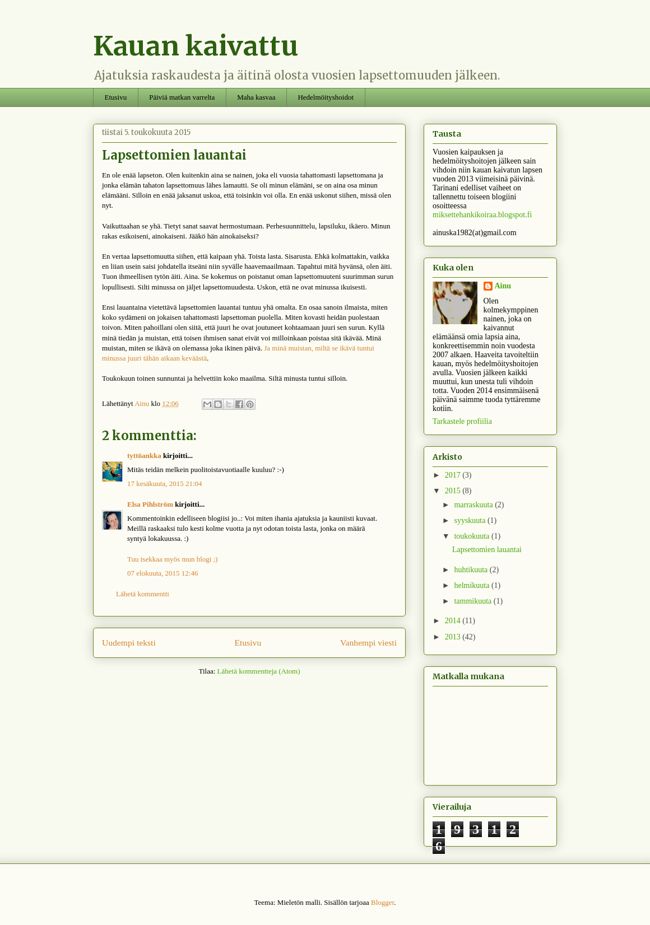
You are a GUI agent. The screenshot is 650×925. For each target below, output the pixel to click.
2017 (454, 475)
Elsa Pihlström (150, 504)
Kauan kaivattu (196, 46)
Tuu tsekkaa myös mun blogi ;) (172, 559)
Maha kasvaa (256, 97)
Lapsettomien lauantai (487, 549)
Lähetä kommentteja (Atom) (258, 671)
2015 (454, 491)
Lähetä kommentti (142, 594)
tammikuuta (473, 601)
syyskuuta (470, 520)
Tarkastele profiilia (462, 421)
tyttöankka (144, 455)
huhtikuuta (471, 570)
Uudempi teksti (129, 642)
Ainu (503, 286)
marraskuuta (474, 505)
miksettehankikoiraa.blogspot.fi (482, 215)
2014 (454, 620)
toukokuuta (472, 536)
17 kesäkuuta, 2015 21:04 (164, 483)
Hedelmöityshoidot (326, 97)
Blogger (382, 902)
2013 (454, 637)
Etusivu (116, 97)
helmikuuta (472, 585)
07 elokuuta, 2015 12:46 (162, 573)
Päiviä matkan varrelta (182, 97)
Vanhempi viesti (368, 642)
